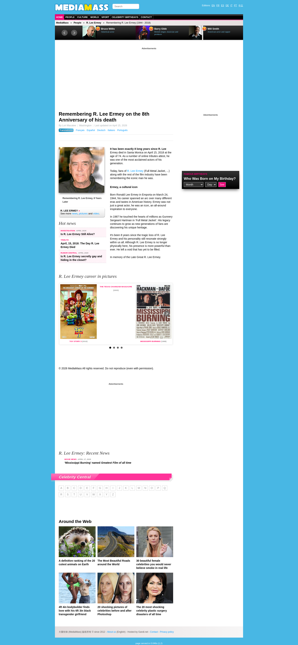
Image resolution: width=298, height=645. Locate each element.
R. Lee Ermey (93, 22)
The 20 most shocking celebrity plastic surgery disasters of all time (151, 611)
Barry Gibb (160, 29)
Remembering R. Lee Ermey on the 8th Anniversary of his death (104, 117)
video (96, 213)
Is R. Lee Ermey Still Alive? (78, 234)
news (75, 213)
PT (235, 5)
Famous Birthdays (195, 174)
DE (227, 5)
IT (231, 5)
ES (222, 5)
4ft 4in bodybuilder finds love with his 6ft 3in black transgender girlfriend (75, 611)
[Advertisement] (149, 76)
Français (80, 130)
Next (74, 33)
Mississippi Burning (150, 341)
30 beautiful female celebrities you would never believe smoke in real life (153, 564)
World (94, 17)
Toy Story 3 (76, 341)
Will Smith (213, 29)
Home (59, 17)
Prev (65, 33)
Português (122, 130)
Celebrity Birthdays (125, 17)
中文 (241, 5)
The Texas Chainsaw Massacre (116, 287)
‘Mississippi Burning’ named (97, 462)
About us (111, 632)
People (70, 17)
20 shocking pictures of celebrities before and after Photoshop (114, 611)
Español (91, 130)
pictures (83, 213)
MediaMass (62, 22)
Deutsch (101, 130)
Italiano (111, 130)
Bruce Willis (108, 29)
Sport (105, 17)
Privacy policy (167, 632)
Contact (146, 17)
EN (213, 5)
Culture (82, 17)
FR (218, 5)
